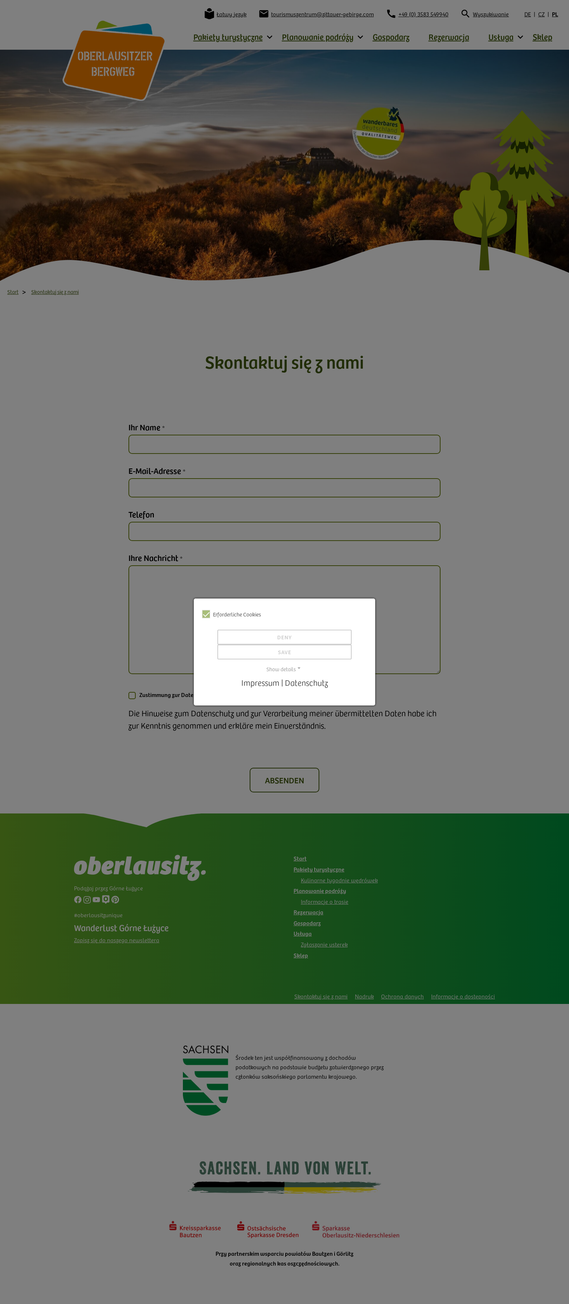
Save (284, 652)
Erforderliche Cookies (231, 614)
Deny (284, 637)
